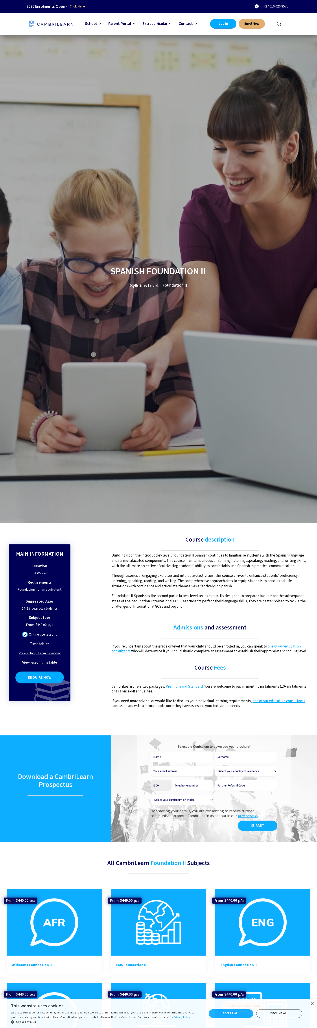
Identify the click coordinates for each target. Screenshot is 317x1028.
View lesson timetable (39, 662)
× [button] (312, 1004)
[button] (93, 24)
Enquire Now (39, 677)
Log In (223, 23)
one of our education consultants (278, 701)
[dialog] (158, 1013)
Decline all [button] (279, 1013)
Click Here (77, 6)
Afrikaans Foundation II (32, 978)
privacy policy (248, 829)
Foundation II (174, 285)
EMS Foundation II (131, 978)
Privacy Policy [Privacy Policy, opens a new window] (182, 1017)
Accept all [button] (231, 1013)
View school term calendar (40, 653)
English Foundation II (239, 978)
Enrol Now (251, 23)
